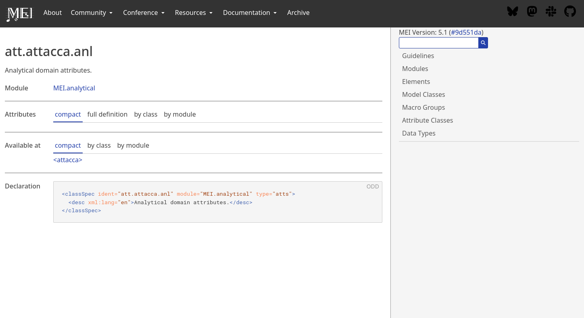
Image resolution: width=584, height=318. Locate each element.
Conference (144, 12)
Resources (194, 12)
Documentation (250, 12)
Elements (416, 81)
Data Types (419, 133)
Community (92, 12)
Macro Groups (423, 107)
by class (145, 114)
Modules (415, 68)
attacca (68, 159)
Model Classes (423, 94)
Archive (298, 12)
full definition (108, 114)
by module (180, 114)
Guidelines (418, 55)
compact (68, 114)
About (53, 12)
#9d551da (466, 32)
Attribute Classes (427, 120)
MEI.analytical (74, 88)
